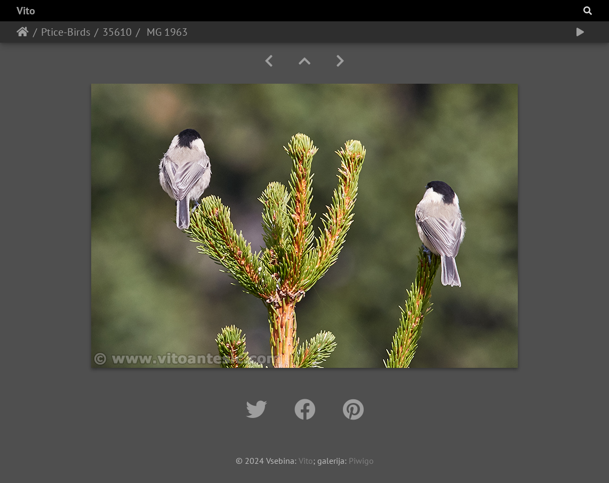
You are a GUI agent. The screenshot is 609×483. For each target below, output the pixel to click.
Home (23, 32)
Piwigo (361, 460)
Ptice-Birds (65, 32)
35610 (117, 32)
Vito (26, 11)
